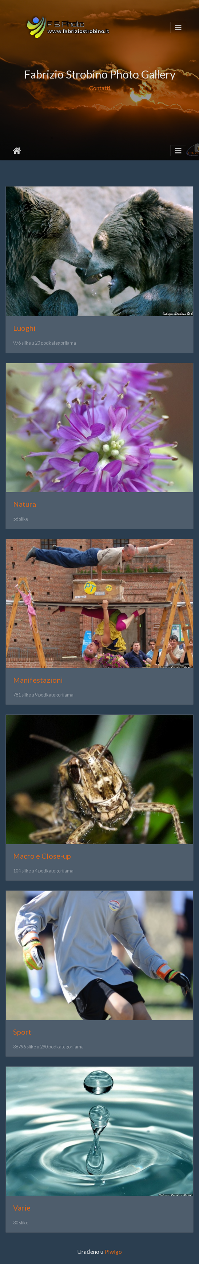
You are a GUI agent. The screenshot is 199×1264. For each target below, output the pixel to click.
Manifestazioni (38, 679)
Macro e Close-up (42, 855)
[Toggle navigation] (178, 27)
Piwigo (113, 1251)
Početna (17, 150)
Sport (22, 1031)
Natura (24, 503)
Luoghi (24, 328)
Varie (22, 1207)
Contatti (99, 87)
